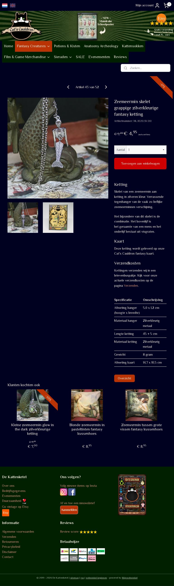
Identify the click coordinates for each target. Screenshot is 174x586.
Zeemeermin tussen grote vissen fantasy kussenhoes (141, 427)
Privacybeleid (11, 546)
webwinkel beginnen (96, 577)
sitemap (74, 577)
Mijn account (148, 5)
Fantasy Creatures (33, 46)
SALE (80, 57)
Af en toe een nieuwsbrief (77, 503)
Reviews (120, 57)
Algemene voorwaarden (18, 531)
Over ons (8, 485)
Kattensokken (132, 46)
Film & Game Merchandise (27, 57)
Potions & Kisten (67, 46)
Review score (69, 531)
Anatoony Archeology (101, 46)
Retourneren (10, 541)
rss (82, 577)
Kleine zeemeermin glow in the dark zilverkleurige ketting (32, 429)
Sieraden (63, 57)
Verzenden (131, 285)
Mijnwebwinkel (130, 577)
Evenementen (99, 57)
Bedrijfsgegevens (14, 491)
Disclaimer (9, 552)
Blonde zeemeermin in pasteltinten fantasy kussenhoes (87, 429)
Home (8, 46)
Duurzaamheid (14, 501)
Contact (7, 557)
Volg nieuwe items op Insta (78, 485)
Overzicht (124, 378)
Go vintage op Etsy (15, 506)
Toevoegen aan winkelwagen (140, 163)
